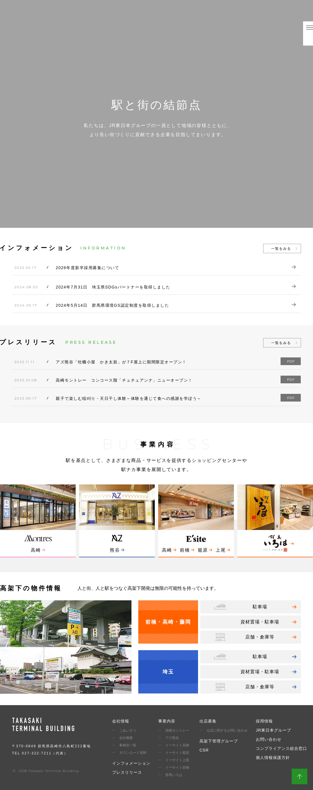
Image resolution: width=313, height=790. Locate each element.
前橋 (185, 550)
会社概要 (126, 738)
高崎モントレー (177, 730)
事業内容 (166, 721)
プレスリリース (127, 772)
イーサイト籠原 (177, 753)
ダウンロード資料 (133, 753)
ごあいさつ (127, 730)
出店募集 (208, 721)
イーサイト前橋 (177, 767)
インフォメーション (131, 763)
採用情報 (264, 721)
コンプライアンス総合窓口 (281, 748)
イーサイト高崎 (177, 745)
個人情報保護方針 (273, 757)
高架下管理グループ (218, 741)
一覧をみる (281, 249)
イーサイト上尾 (177, 760)
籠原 (203, 550)
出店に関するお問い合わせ (227, 730)
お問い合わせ (268, 739)
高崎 (36, 550)
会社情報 (120, 721)
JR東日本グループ (273, 730)
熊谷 (115, 550)
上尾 (221, 550)
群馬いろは (173, 775)
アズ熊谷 (172, 738)
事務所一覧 (127, 745)
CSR (204, 750)
